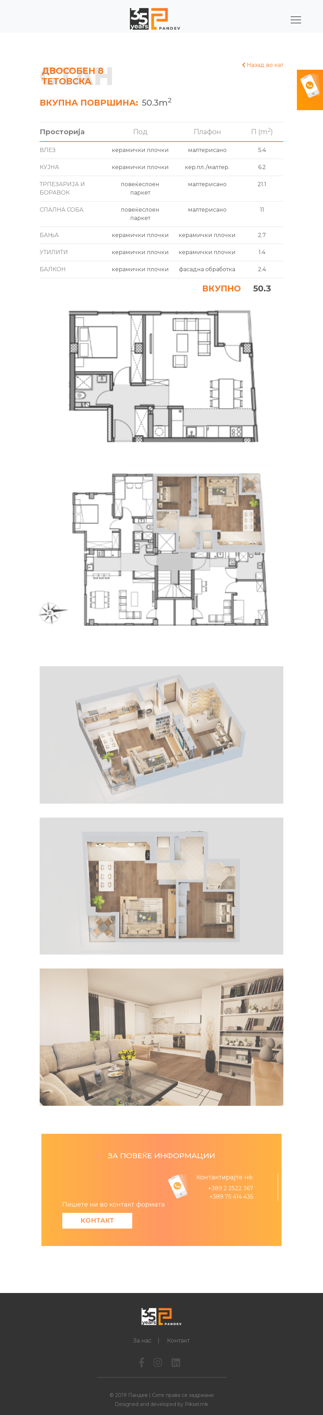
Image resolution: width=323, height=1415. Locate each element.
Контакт (97, 1239)
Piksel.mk (196, 1404)
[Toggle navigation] (290, 19)
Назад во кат (262, 65)
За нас (142, 1340)
